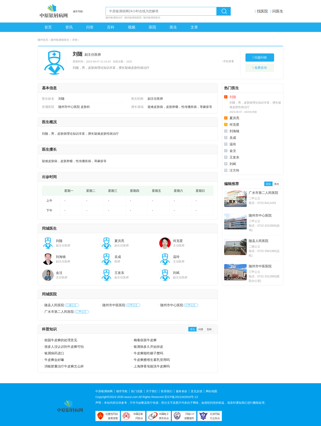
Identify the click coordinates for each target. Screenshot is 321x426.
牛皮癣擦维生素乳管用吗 (152, 360)
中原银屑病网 (104, 391)
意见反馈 (196, 391)
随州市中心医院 (171, 305)
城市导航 (122, 391)
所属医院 (48, 106)
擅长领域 (137, 106)
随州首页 (44, 39)
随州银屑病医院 (133, 17)
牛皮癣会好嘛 (54, 360)
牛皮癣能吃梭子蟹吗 (148, 353)
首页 (48, 27)
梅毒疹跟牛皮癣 (145, 340)
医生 (173, 27)
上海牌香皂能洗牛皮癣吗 (152, 366)
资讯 (69, 27)
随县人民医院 (54, 305)
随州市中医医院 (113, 305)
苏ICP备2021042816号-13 (181, 397)
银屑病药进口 (54, 353)
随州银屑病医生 (151, 17)
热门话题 (136, 391)
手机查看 (228, 61)
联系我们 (166, 391)
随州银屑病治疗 (114, 17)
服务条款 (181, 391)
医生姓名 (48, 98)
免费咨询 (260, 67)
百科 (110, 27)
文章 (194, 27)
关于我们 (151, 391)
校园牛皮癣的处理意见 (60, 340)
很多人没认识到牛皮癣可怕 (64, 346)
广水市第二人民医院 (59, 311)
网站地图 (211, 391)
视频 (131, 27)
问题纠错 (260, 57)
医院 (152, 27)
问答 (90, 27)
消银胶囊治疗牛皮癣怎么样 (64, 366)
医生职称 (137, 98)
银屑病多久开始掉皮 (148, 346)
